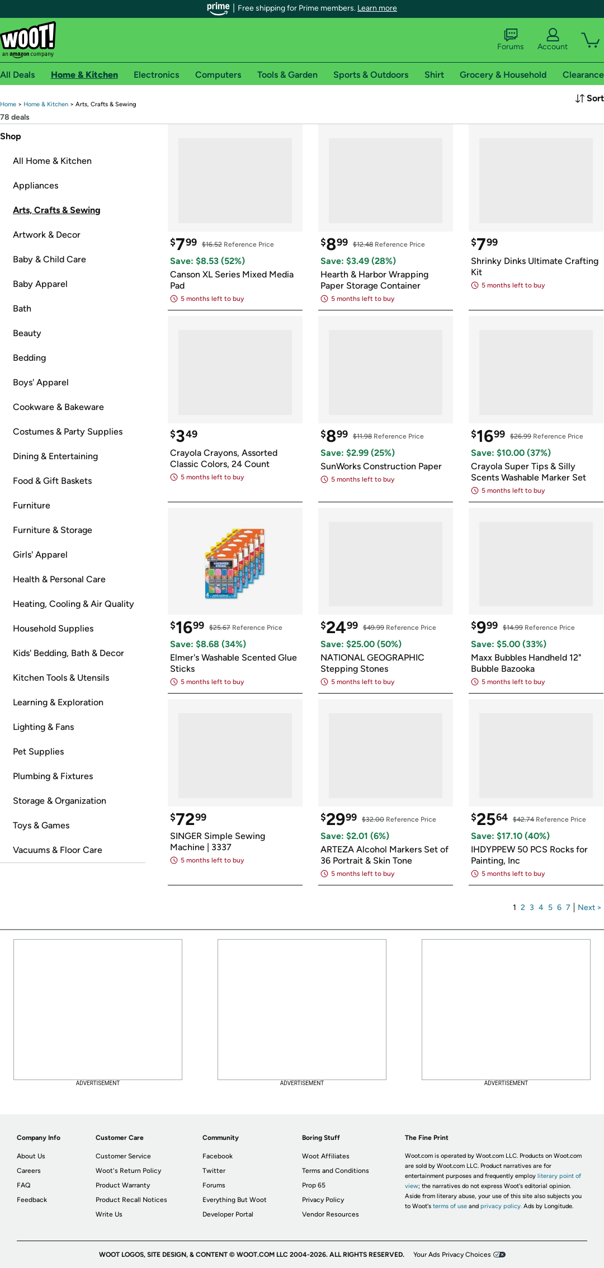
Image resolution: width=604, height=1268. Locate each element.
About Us (31, 1156)
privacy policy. (501, 1206)
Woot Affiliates (326, 1156)
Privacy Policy (323, 1200)
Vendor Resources (330, 1214)
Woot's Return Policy (128, 1171)
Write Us (109, 1214)
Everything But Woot (234, 1200)
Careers (29, 1171)
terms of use (450, 1206)
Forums (510, 39)
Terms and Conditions (335, 1171)
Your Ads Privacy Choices (452, 1254)
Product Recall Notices (131, 1200)
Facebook (217, 1156)
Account (552, 39)
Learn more (377, 8)
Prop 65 (313, 1185)
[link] (8, 104)
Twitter (213, 1171)
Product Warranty (123, 1185)
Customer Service (123, 1156)
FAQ (23, 1185)
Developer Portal (227, 1214)
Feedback (32, 1200)
